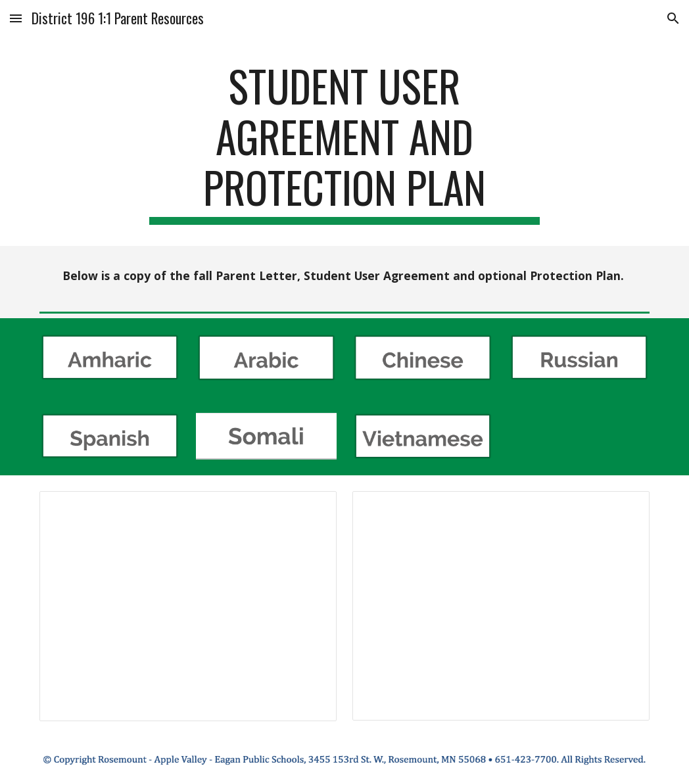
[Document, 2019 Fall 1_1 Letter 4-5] (188, 606)
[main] (345, 142)
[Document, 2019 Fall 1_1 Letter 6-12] (501, 606)
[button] (16, 18)
